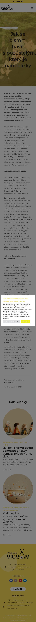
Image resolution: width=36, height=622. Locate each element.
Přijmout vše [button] (25, 322)
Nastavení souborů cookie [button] (12, 322)
